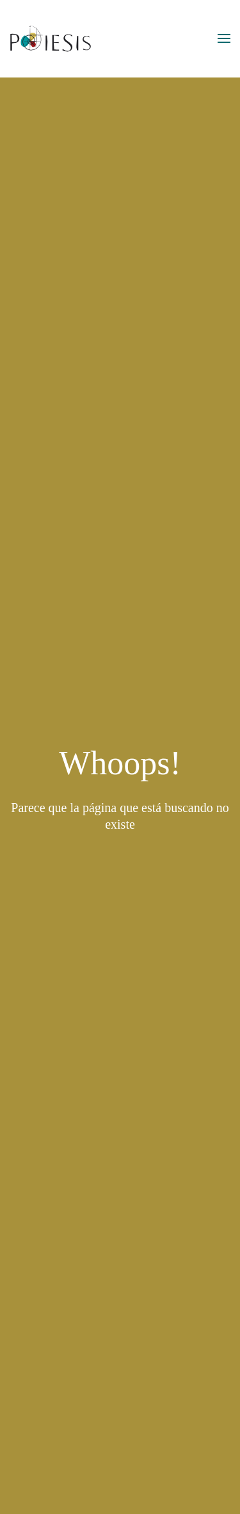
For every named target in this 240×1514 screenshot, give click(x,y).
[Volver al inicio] (51, 38)
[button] (224, 38)
